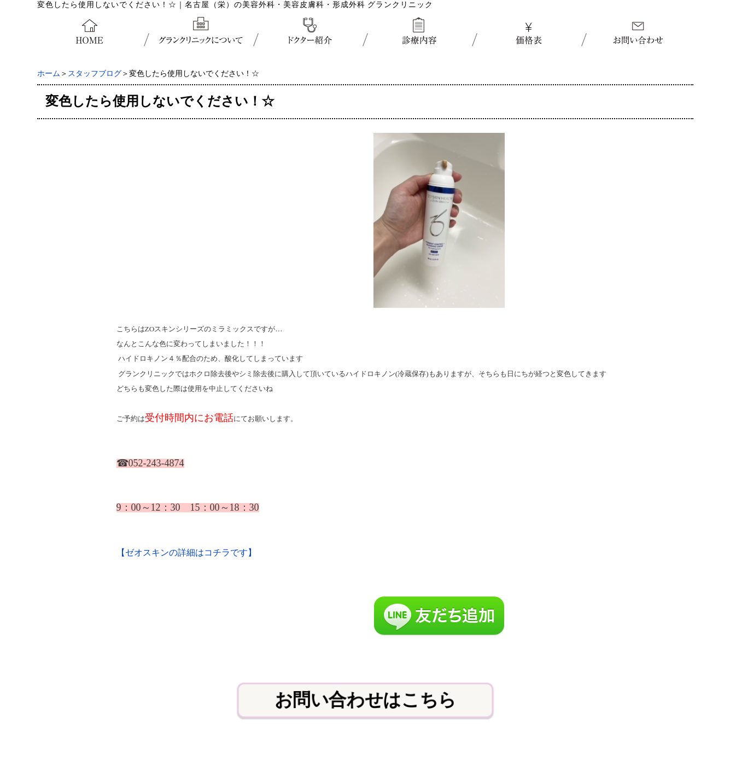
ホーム (48, 73)
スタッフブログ (94, 73)
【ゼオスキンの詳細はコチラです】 (186, 552)
